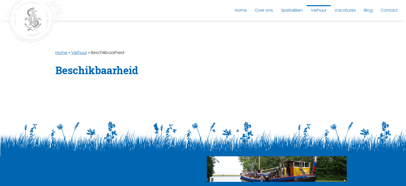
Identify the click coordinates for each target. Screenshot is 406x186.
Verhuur (79, 53)
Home (61, 53)
